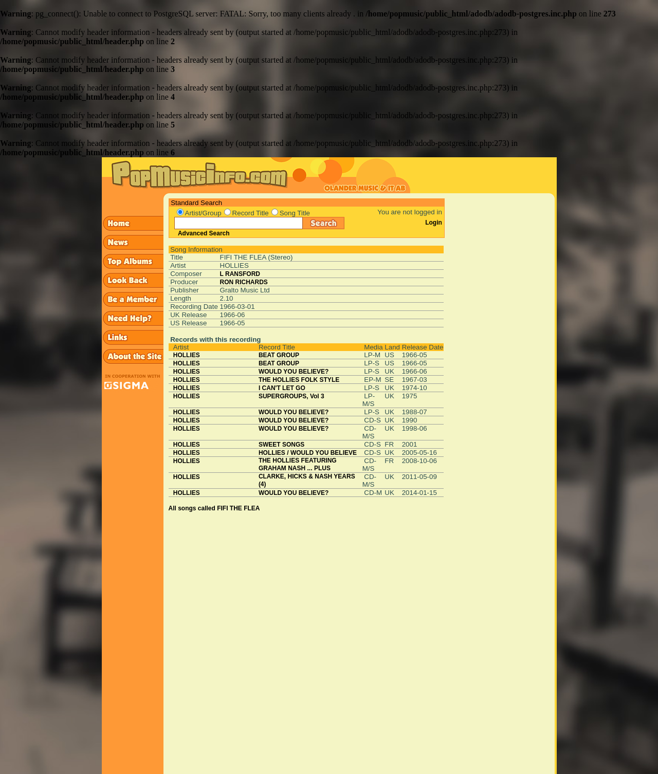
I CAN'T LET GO (282, 388)
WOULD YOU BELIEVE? (293, 371)
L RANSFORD (240, 274)
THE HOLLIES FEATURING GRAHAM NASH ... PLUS (298, 464)
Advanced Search (204, 233)
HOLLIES (186, 355)
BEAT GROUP (279, 355)
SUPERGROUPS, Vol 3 (291, 396)
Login (433, 222)
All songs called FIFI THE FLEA (214, 508)
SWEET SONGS (281, 444)
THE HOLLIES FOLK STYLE (299, 379)
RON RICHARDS (244, 282)
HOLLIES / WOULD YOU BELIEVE (308, 452)
